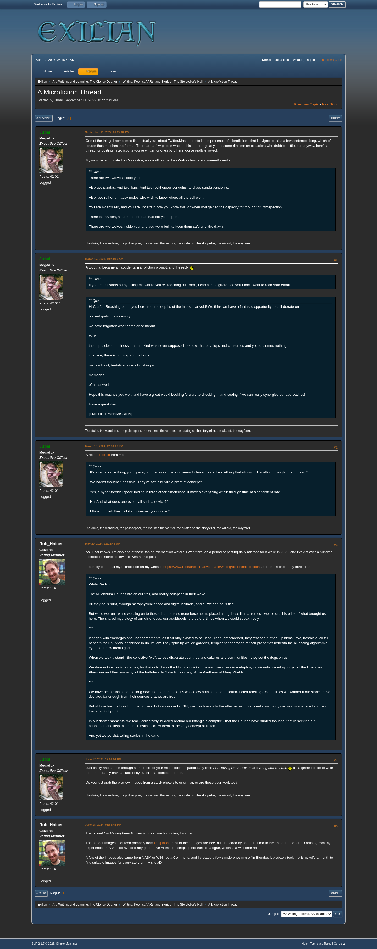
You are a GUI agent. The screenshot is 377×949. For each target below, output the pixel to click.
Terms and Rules (320, 943)
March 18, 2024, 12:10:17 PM (104, 446)
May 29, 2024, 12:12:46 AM (102, 543)
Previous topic (306, 104)
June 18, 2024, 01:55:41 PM (103, 824)
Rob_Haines (51, 544)
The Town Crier (330, 60)
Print (335, 118)
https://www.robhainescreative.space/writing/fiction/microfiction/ (212, 567)
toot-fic (104, 455)
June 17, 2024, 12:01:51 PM (103, 759)
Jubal (44, 132)
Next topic (331, 104)
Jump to (274, 913)
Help (305, 943)
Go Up (41, 893)
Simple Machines (66, 943)
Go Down (43, 118)
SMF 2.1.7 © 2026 (42, 943)
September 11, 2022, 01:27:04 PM (107, 132)
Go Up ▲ (340, 943)
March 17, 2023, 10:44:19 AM (104, 258)
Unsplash (161, 843)
